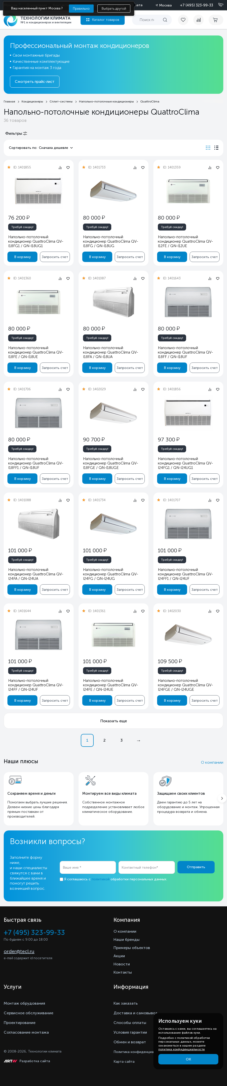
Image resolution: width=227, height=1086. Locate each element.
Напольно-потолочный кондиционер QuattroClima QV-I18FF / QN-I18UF (185, 352)
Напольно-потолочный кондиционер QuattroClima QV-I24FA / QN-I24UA (35, 574)
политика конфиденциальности (181, 1049)
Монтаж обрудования (24, 1003)
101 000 (20, 550)
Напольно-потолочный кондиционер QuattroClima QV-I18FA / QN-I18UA (110, 352)
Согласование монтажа (26, 1032)
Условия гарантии (130, 1032)
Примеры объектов (132, 947)
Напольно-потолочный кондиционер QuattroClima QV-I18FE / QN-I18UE (35, 352)
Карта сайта (124, 1061)
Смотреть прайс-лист (35, 81)
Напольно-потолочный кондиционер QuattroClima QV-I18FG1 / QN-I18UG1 (35, 241)
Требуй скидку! (22, 227)
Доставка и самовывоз (135, 1013)
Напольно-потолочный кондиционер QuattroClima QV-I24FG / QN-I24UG (110, 574)
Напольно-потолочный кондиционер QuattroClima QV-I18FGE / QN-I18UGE (110, 463)
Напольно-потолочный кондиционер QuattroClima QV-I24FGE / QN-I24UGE (185, 685)
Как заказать (126, 1003)
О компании (212, 762)
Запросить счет (55, 257)
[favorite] (185, 20)
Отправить (196, 867)
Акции (119, 956)
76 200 (18, 217)
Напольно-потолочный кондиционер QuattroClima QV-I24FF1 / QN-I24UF (185, 574)
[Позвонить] (217, 5)
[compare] (198, 20)
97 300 (168, 439)
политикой (101, 879)
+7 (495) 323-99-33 (196, 5)
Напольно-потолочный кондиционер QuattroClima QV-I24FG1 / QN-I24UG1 (185, 463)
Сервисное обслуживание (28, 1013)
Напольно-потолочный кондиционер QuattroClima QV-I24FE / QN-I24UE (110, 685)
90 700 (94, 439)
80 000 (94, 217)
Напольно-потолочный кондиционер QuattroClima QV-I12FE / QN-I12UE (185, 241)
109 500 (170, 661)
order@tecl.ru (19, 951)
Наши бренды (127, 939)
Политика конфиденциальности (140, 1052)
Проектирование (19, 1022)
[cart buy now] (216, 20)
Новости (122, 964)
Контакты (123, 972)
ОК (188, 1059)
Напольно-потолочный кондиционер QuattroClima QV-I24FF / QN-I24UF (35, 685)
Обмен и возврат (130, 1042)
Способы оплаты (130, 1022)
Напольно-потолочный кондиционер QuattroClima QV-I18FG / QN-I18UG (110, 241)
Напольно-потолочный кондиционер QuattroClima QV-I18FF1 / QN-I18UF (35, 463)
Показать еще (113, 721)
